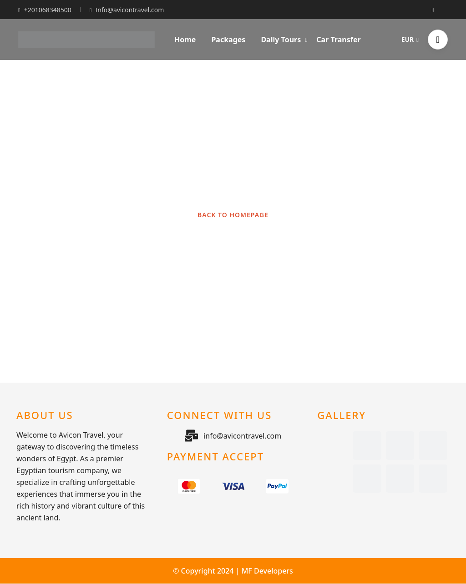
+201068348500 (44, 9)
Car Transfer (338, 40)
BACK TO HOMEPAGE (233, 214)
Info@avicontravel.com (127, 9)
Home (185, 40)
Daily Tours (284, 40)
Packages (228, 40)
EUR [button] (410, 39)
